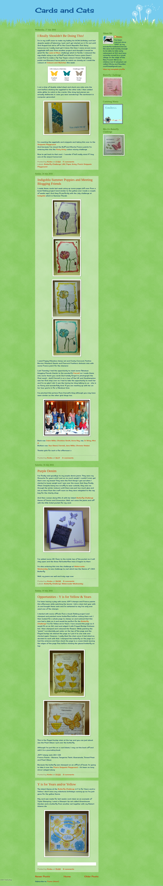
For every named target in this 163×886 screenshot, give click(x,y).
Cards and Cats (64, 10)
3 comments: (69, 775)
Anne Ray (75, 441)
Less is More (54, 53)
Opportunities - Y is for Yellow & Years (64, 597)
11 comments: (69, 162)
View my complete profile (114, 69)
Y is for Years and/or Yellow (56, 784)
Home (67, 876)
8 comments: (69, 581)
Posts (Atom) (53, 881)
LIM (63, 164)
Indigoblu (41, 196)
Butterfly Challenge (52, 164)
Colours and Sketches (56, 63)
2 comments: (69, 869)
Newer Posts (42, 876)
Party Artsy (61, 149)
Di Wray (87, 441)
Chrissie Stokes (83, 446)
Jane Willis (70, 446)
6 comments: (68, 458)
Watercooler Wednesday (72, 584)
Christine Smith (63, 441)
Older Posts (91, 876)
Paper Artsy (71, 164)
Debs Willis (51, 441)
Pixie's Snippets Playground (65, 767)
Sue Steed (53, 446)
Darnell (76, 373)
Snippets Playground (46, 144)
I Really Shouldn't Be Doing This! (60, 36)
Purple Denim (46, 471)
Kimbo (119, 37)
